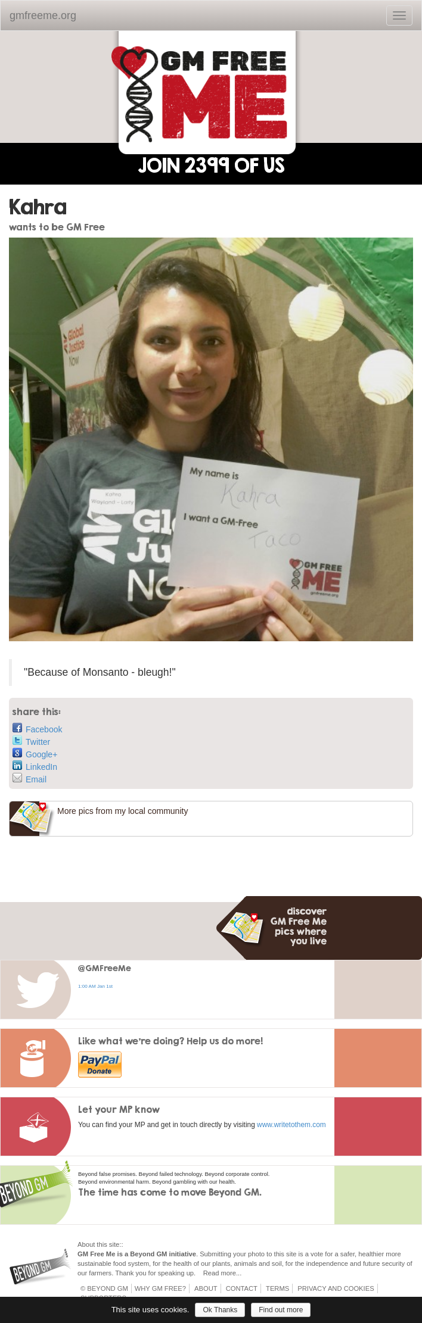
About (206, 1288)
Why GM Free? (160, 1288)
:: (121, 1244)
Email (29, 778)
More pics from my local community (122, 811)
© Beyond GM (104, 1288)
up (190, 1273)
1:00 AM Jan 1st (95, 986)
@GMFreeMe (104, 968)
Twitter (31, 741)
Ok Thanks (220, 1310)
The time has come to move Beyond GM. (170, 1192)
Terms (277, 1288)
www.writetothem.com (291, 1125)
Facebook (37, 728)
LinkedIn (35, 766)
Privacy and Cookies (335, 1288)
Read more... (222, 1273)
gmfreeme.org (43, 15)
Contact (241, 1288)
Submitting (215, 1254)
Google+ (35, 753)
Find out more (281, 1310)
